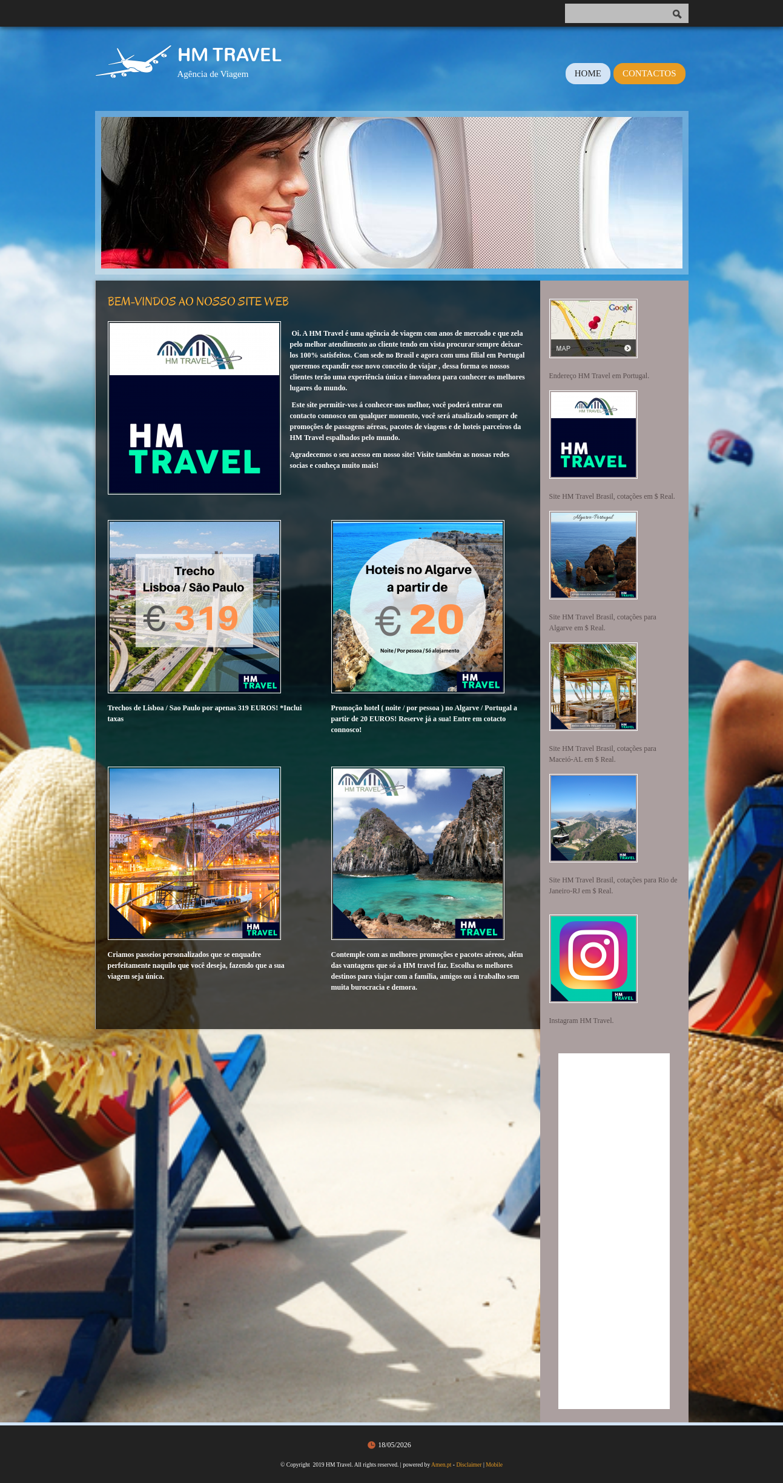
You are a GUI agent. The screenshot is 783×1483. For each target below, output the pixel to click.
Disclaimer (468, 1464)
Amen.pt (441, 1464)
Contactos (649, 73)
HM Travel (229, 54)
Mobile (494, 1464)
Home (588, 73)
